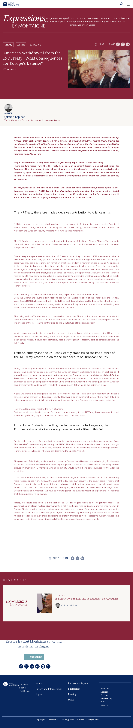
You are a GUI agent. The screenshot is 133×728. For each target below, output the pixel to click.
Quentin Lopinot (14, 117)
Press (103, 701)
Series (71, 700)
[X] (123, 44)
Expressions (74, 689)
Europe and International (49, 690)
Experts (104, 692)
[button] (129, 4)
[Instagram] (43, 667)
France (39, 685)
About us (105, 688)
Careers (104, 695)
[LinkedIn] (128, 44)
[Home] (11, 4)
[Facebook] (118, 44)
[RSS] (48, 667)
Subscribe (36, 659)
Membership (107, 698)
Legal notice (53, 720)
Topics (39, 696)
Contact (104, 705)
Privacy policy (68, 720)
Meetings (72, 694)
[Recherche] (121, 4)
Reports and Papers (78, 683)
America (21, 44)
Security (8, 44)
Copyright (40, 720)
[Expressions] (24, 21)
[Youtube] (37, 667)
